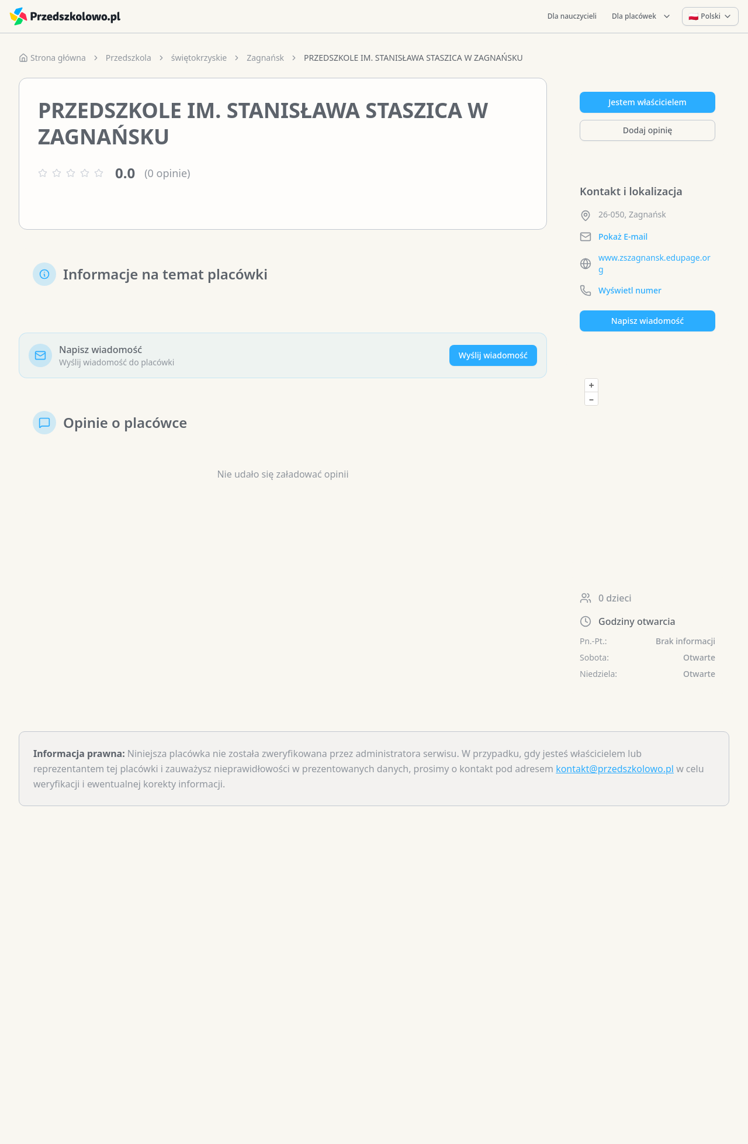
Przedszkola (128, 57)
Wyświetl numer (630, 290)
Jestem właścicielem (647, 102)
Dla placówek (641, 16)
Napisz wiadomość (647, 320)
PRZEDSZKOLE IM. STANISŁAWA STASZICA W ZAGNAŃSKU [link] (413, 57)
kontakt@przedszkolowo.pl (615, 768)
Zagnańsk (265, 57)
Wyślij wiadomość (493, 355)
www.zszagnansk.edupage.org (654, 263)
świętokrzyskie (199, 57)
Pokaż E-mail (622, 236)
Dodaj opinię (647, 130)
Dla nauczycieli (572, 16)
